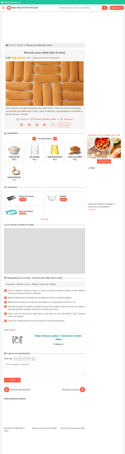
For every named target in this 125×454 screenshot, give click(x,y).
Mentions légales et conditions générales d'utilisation (60, 445)
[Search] (105, 7)
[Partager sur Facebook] (29, 125)
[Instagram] (71, 441)
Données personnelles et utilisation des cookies (21, 445)
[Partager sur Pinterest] (37, 125)
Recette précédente (17, 389)
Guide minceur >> (12, 2)
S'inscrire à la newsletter (84, 447)
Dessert (20, 45)
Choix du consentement (64, 447)
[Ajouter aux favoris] (53, 125)
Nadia (12, 330)
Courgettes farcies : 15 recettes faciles (16, 420)
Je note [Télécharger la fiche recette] (64, 125)
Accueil (10, 45)
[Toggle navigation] (3, 7)
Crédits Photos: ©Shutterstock (42, 447)
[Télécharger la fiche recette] (45, 125)
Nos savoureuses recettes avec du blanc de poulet (44, 420)
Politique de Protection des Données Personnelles (99, 445)
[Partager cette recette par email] (21, 125)
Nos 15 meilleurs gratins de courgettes (72, 420)
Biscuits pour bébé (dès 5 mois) (16, 408)
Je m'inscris (104, 161)
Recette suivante (73, 389)
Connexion (116, 8)
